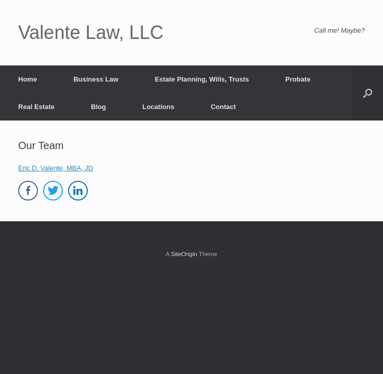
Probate (297, 79)
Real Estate (36, 107)
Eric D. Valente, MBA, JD (55, 168)
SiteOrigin (184, 254)
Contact (222, 107)
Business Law (95, 79)
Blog (98, 107)
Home (27, 79)
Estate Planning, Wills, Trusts (202, 79)
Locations (158, 107)
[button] (367, 93)
